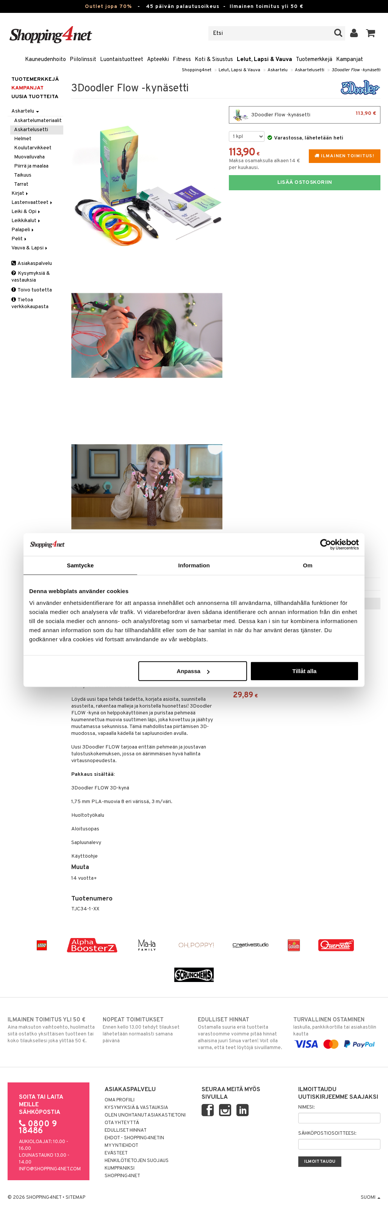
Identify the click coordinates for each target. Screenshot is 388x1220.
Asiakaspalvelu (31, 263)
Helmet (22, 139)
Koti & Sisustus (214, 59)
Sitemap (75, 1198)
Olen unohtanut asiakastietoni (145, 1115)
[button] (371, 33)
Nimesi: (306, 1107)
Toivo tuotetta (31, 290)
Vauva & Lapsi (29, 248)
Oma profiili (120, 1100)
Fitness (182, 59)
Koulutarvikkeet (33, 148)
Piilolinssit (83, 59)
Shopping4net (196, 70)
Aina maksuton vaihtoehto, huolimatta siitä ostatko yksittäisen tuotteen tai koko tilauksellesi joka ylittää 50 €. (51, 1030)
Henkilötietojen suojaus (137, 1161)
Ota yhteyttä (122, 1123)
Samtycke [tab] (80, 565)
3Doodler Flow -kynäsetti (356, 70)
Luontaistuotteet (121, 59)
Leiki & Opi (26, 211)
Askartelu (278, 70)
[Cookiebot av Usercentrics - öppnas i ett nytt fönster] (326, 544)
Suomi (370, 1198)
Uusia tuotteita (34, 97)
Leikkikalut (26, 221)
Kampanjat (349, 59)
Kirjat (20, 193)
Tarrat (21, 184)
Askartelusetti (309, 70)
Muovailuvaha (29, 157)
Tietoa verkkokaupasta (29, 303)
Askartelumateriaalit (38, 120)
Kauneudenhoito (45, 59)
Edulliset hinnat (126, 1131)
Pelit (19, 239)
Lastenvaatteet (32, 202)
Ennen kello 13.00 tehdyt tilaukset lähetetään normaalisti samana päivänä (146, 1030)
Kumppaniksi (120, 1168)
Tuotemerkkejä (314, 59)
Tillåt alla (304, 671)
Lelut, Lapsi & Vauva (264, 59)
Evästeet (116, 1153)
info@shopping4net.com (50, 1169)
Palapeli (23, 230)
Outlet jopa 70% (108, 6)
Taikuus (22, 175)
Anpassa (193, 671)
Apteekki (158, 59)
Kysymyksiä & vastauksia (30, 276)
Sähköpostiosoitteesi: (327, 1134)
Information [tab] (194, 565)
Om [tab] (307, 565)
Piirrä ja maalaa (31, 166)
